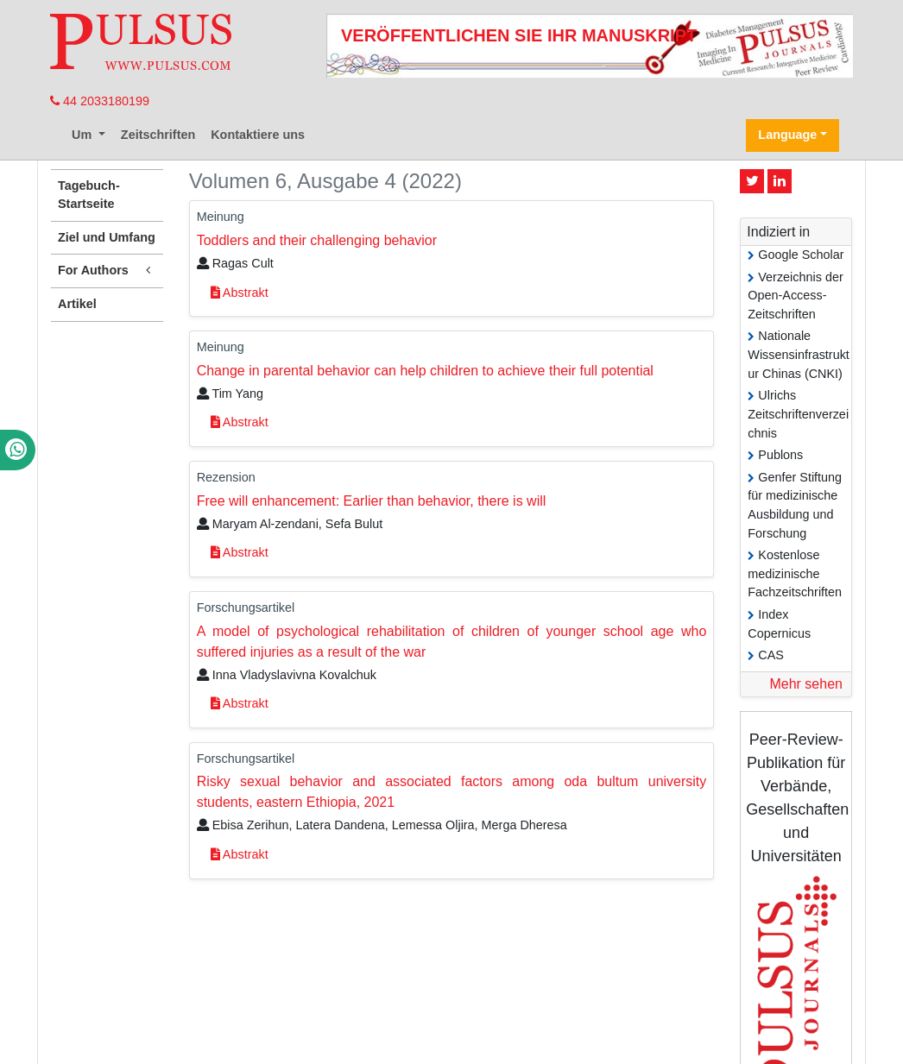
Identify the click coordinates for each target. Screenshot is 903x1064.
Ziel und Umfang (106, 237)
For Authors (107, 270)
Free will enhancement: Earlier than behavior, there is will (371, 501)
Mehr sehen (806, 684)
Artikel (77, 304)
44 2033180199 (99, 101)
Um (83, 135)
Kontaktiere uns (258, 135)
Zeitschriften (158, 135)
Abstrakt (239, 292)
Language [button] (787, 135)
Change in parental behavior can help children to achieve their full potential (425, 370)
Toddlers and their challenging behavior (317, 240)
